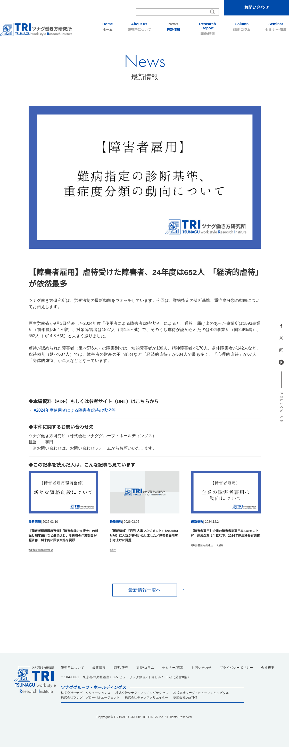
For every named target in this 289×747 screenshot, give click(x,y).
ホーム (107, 27)
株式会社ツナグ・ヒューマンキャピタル (201, 693)
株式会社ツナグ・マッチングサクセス (141, 693)
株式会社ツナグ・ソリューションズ (85, 693)
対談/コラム (241, 27)
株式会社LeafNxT (185, 697)
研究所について (139, 27)
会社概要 (268, 667)
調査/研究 (207, 29)
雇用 (113, 550)
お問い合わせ (256, 7)
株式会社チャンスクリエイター (146, 697)
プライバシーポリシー (236, 667)
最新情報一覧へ (144, 590)
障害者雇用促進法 (202, 545)
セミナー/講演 (276, 27)
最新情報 (173, 27)
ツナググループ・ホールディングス (93, 688)
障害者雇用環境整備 (41, 550)
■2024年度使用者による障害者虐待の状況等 (74, 410)
